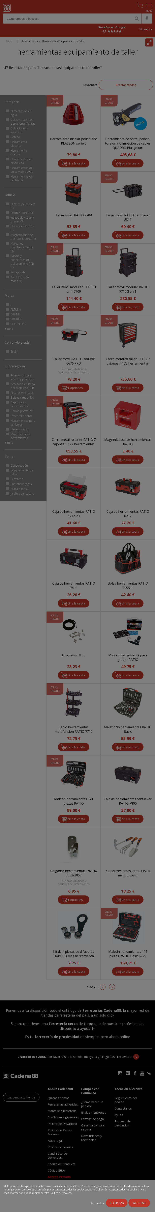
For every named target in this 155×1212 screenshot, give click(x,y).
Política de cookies (60, 1193)
